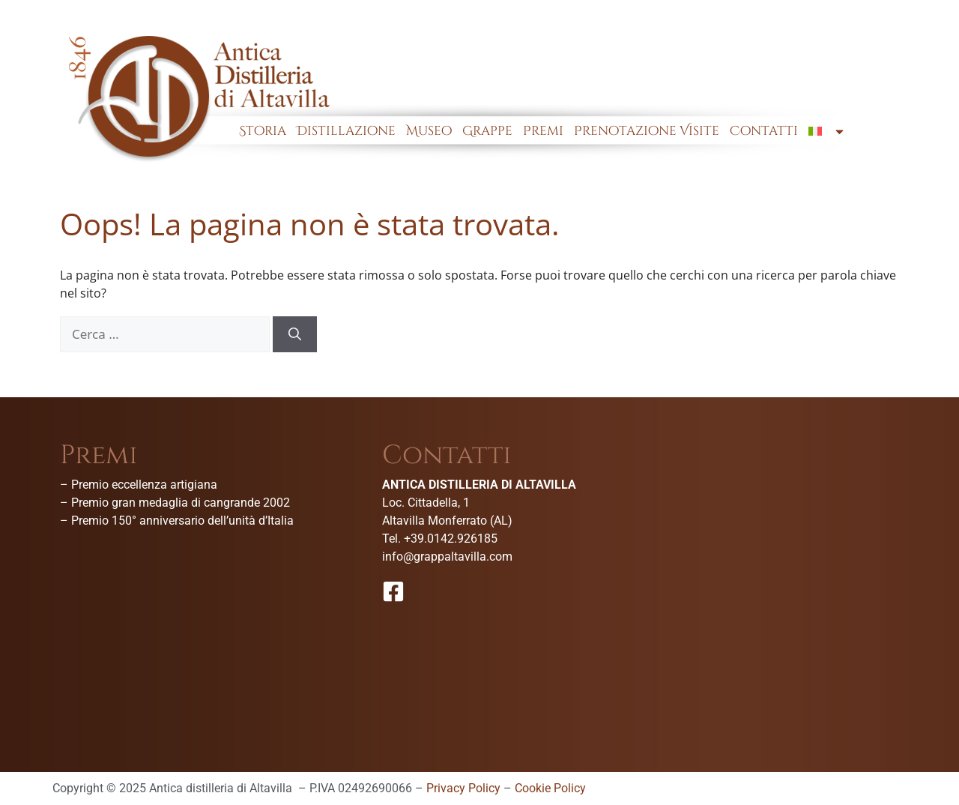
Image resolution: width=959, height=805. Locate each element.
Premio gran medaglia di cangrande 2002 (180, 502)
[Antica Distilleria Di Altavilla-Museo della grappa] (801, 554)
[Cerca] (295, 334)
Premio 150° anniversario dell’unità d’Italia (182, 520)
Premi (543, 130)
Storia (262, 130)
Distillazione (346, 130)
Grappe (487, 130)
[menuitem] (827, 131)
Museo (429, 130)
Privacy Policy (463, 788)
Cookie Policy (550, 788)
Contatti (764, 130)
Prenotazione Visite (646, 130)
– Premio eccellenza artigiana (138, 484)
